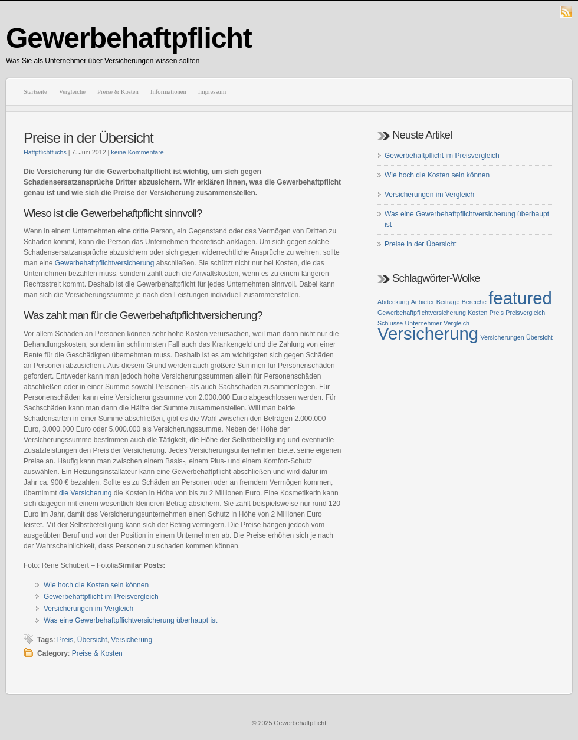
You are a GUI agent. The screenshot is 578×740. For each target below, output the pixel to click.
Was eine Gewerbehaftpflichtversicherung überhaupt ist (130, 620)
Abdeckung (393, 301)
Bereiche (474, 301)
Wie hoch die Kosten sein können (96, 585)
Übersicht (92, 640)
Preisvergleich (525, 312)
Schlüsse (390, 323)
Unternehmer (423, 323)
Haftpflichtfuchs (45, 152)
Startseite (35, 91)
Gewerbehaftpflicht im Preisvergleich (101, 597)
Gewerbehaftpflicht (129, 38)
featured (520, 298)
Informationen (168, 91)
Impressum (212, 91)
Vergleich (456, 323)
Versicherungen (502, 337)
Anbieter (423, 301)
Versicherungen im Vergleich (88, 608)
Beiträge (448, 301)
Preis (65, 640)
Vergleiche (72, 91)
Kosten (477, 312)
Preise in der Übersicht (88, 138)
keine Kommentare (137, 152)
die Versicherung (85, 493)
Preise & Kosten (118, 91)
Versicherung (131, 640)
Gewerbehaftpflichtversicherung (105, 263)
